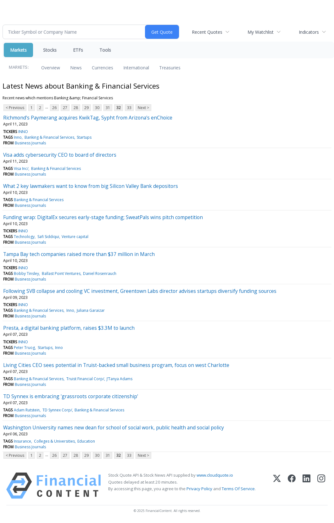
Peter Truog (24, 347)
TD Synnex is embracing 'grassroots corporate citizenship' (70, 396)
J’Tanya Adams (119, 378)
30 (97, 107)
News (76, 68)
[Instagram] (321, 485)
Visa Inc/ (21, 168)
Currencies (102, 68)
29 (86, 107)
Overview (50, 68)
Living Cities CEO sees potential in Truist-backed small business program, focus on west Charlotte (116, 365)
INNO (23, 131)
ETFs (78, 50)
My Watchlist (261, 32)
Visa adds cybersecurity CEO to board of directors (59, 154)
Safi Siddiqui (48, 236)
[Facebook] (291, 485)
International (136, 68)
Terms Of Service (238, 488)
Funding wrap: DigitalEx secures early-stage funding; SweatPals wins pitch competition (103, 217)
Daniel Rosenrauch (99, 273)
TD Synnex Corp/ (57, 410)
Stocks (50, 50)
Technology (24, 236)
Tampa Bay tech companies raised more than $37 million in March (79, 254)
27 (65, 107)
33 (129, 107)
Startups (84, 137)
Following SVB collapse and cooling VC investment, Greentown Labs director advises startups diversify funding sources (139, 291)
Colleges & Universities (54, 441)
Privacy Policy (199, 488)
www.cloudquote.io (215, 475)
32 (118, 107)
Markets (18, 50)
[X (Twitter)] (276, 485)
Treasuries (170, 68)
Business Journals (30, 143)
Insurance (22, 441)
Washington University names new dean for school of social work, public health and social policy (113, 427)
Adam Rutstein (27, 410)
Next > (143, 107)
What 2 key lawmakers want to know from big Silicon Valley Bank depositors (90, 186)
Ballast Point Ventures (61, 273)
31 (108, 107)
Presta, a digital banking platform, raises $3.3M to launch (69, 327)
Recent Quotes (207, 32)
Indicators (309, 32)
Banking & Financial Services (49, 137)
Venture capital (75, 236)
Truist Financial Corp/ (85, 378)
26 (54, 107)
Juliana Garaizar (91, 310)
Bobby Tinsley (26, 273)
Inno (18, 137)
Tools (105, 50)
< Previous (15, 107)
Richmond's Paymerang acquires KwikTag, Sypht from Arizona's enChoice (87, 117)
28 (76, 107)
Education (86, 441)
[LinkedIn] (306, 485)
